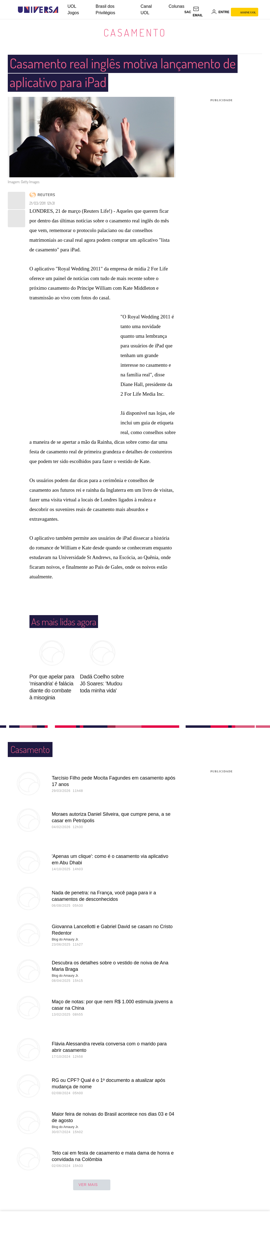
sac (187, 12)
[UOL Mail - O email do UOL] (201, 12)
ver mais (91, 1185)
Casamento (135, 32)
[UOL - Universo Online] (63, 9)
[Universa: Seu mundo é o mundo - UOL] (38, 9)
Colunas (177, 6)
